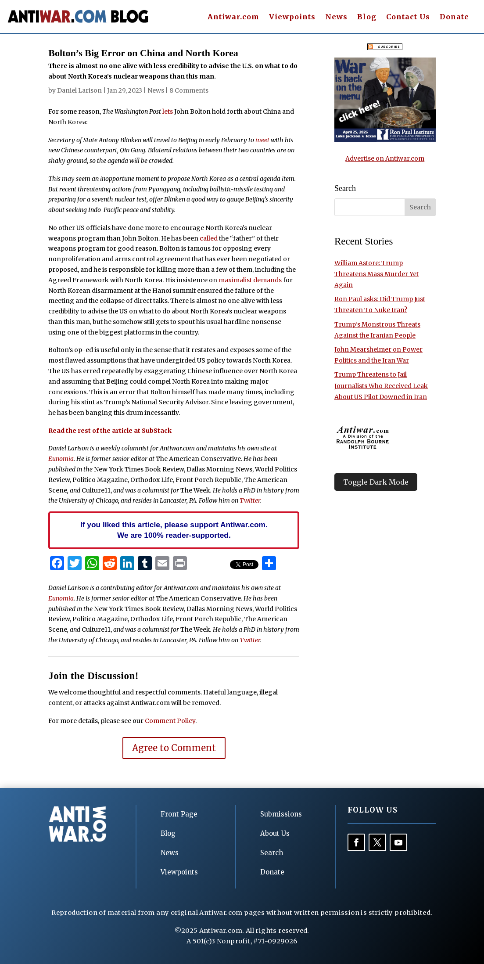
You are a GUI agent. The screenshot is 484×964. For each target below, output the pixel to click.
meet (262, 140)
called (209, 238)
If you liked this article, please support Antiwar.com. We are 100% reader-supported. (174, 530)
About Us (275, 833)
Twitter (250, 500)
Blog (366, 17)
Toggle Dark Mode (376, 482)
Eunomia (61, 459)
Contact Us (408, 17)
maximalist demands (250, 280)
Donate (454, 17)
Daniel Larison (79, 90)
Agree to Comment (174, 747)
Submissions (281, 814)
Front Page (179, 814)
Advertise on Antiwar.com (384, 158)
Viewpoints (292, 17)
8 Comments (188, 90)
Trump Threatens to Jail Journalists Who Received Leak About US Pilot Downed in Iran (381, 385)
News (336, 17)
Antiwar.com (233, 17)
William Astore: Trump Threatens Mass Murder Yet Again (376, 274)
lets (167, 111)
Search (271, 853)
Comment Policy (170, 721)
